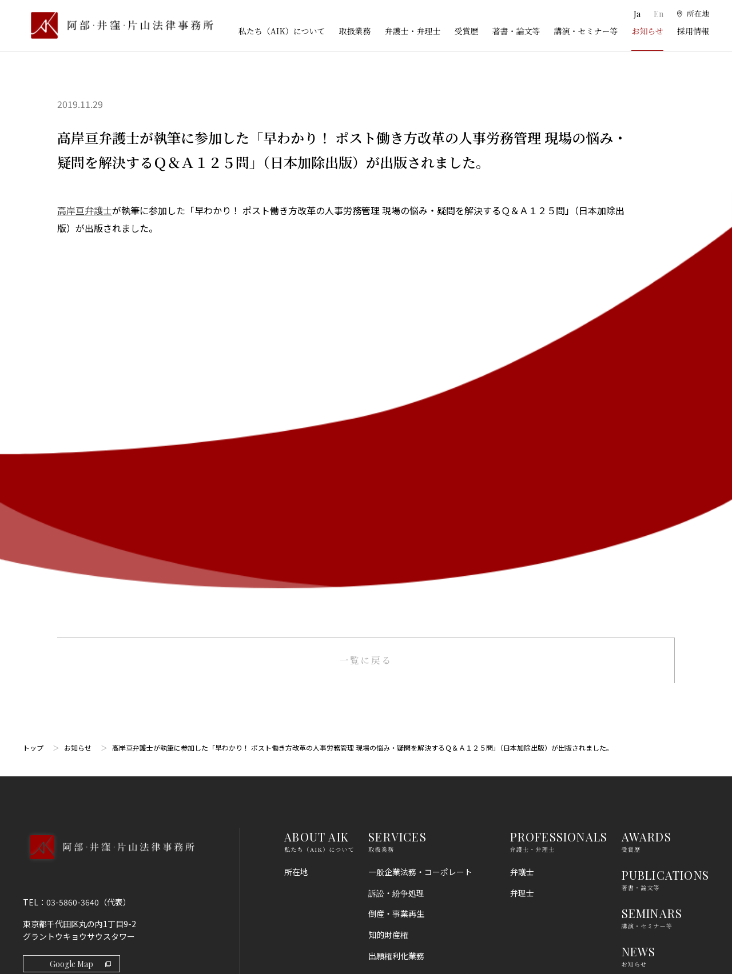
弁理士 (522, 491)
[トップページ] (118, 25)
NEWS (639, 550)
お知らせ (647, 31)
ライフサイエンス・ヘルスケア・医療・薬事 (428, 582)
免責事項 (638, 706)
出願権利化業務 (396, 554)
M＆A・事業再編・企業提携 (418, 609)
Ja (636, 14)
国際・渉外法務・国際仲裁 (416, 630)
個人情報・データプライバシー (424, 789)
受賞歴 (466, 31)
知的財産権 (388, 533)
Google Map (80, 562)
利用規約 (638, 685)
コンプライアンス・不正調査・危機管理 (424, 658)
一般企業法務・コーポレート (420, 470)
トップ (33, 346)
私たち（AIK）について (281, 31)
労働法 (380, 769)
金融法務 (384, 684)
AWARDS (646, 435)
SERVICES (397, 435)
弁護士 (522, 470)
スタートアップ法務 (404, 853)
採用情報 (693, 31)
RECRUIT (648, 588)
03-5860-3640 (72, 500)
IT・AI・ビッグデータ (408, 810)
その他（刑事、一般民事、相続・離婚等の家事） (428, 901)
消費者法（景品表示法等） (416, 747)
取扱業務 (355, 31)
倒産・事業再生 (396, 512)
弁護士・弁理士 (412, 31)
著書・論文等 (516, 31)
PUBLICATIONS (665, 473)
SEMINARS (652, 511)
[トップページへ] (108, 460)
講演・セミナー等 (586, 31)
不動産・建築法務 (400, 705)
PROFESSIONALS (559, 435)
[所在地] (692, 14)
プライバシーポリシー (662, 727)
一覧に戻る (365, 258)
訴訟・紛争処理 (396, 491)
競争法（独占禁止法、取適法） (424, 726)
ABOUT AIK (316, 435)
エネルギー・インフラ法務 (416, 874)
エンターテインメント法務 (416, 831)
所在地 (296, 470)
